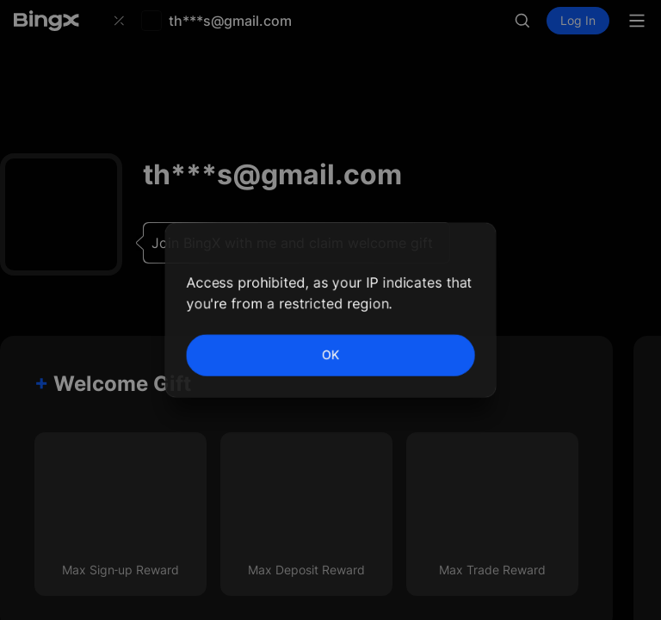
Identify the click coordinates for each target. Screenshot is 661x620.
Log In (578, 23)
